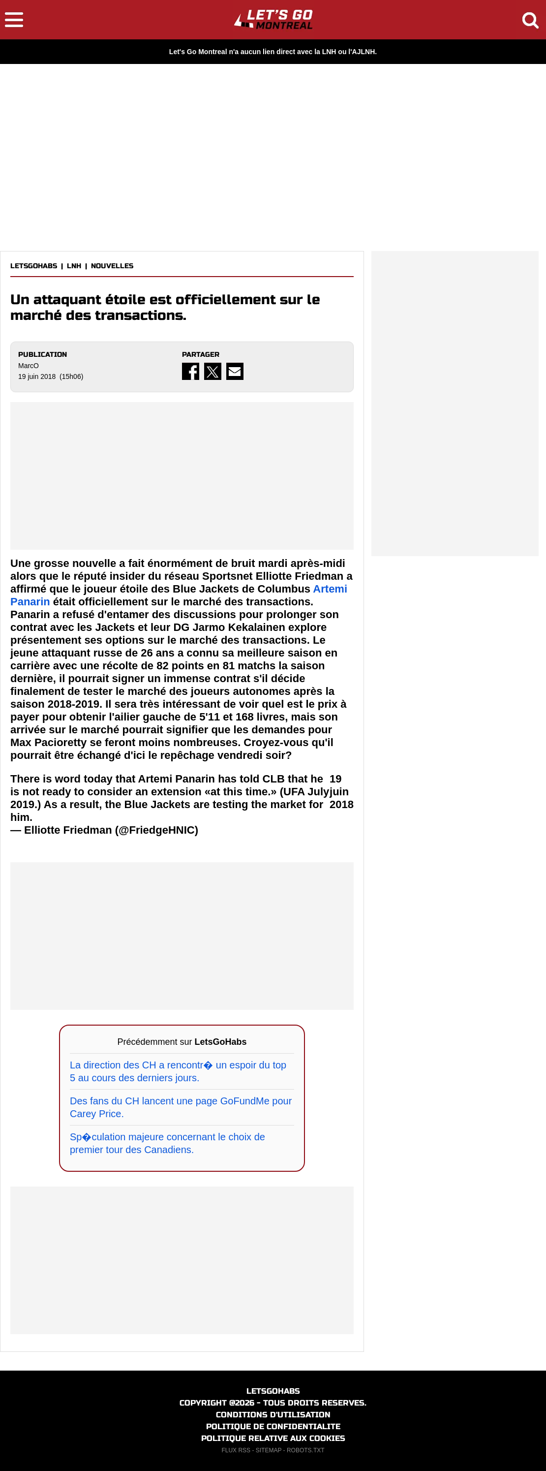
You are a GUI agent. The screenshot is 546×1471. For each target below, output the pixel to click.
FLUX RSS (235, 1450)
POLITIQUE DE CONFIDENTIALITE (273, 1426)
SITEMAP (268, 1450)
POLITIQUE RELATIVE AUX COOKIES (273, 1438)
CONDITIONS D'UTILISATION (273, 1414)
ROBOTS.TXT (306, 1450)
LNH (74, 266)
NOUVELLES (112, 266)
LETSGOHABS (33, 266)
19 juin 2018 (342, 792)
